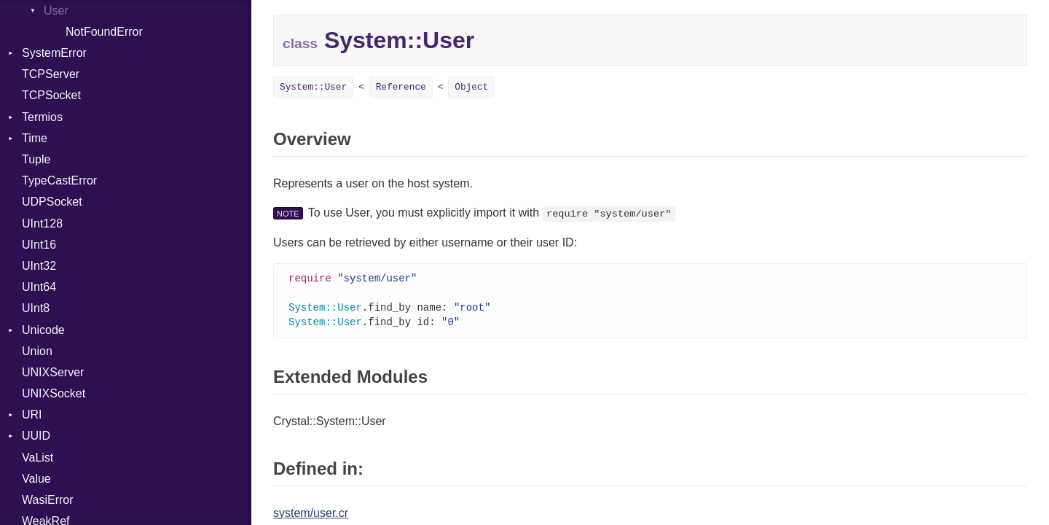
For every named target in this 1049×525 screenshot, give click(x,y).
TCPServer (50, 74)
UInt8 (36, 308)
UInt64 (39, 287)
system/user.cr (310, 516)
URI (32, 414)
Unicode (43, 330)
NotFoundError (104, 32)
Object (471, 87)
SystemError (54, 53)
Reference (401, 87)
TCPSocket (51, 95)
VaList (37, 457)
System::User (313, 87)
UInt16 (39, 244)
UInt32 (39, 266)
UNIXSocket (53, 393)
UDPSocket (52, 201)
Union (37, 351)
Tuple (36, 159)
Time (34, 138)
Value (36, 478)
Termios (42, 117)
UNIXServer (53, 372)
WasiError (48, 500)
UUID (36, 435)
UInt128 (42, 223)
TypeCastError (59, 180)
